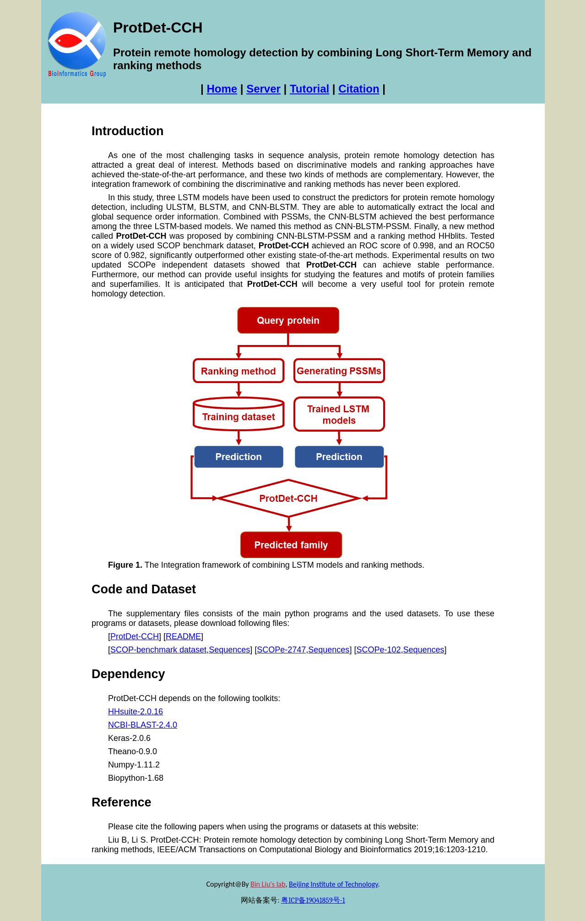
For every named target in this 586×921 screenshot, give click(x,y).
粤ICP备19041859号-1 (313, 900)
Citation (358, 88)
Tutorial (309, 88)
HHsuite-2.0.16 (135, 711)
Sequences (229, 649)
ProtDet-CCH (134, 636)
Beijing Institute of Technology (333, 884)
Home (221, 88)
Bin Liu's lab (267, 884)
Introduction (127, 131)
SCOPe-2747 (281, 649)
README (183, 636)
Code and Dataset (144, 589)
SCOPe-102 (378, 649)
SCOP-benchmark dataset (158, 649)
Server (263, 88)
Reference (122, 802)
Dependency (128, 674)
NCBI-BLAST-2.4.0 (142, 724)
